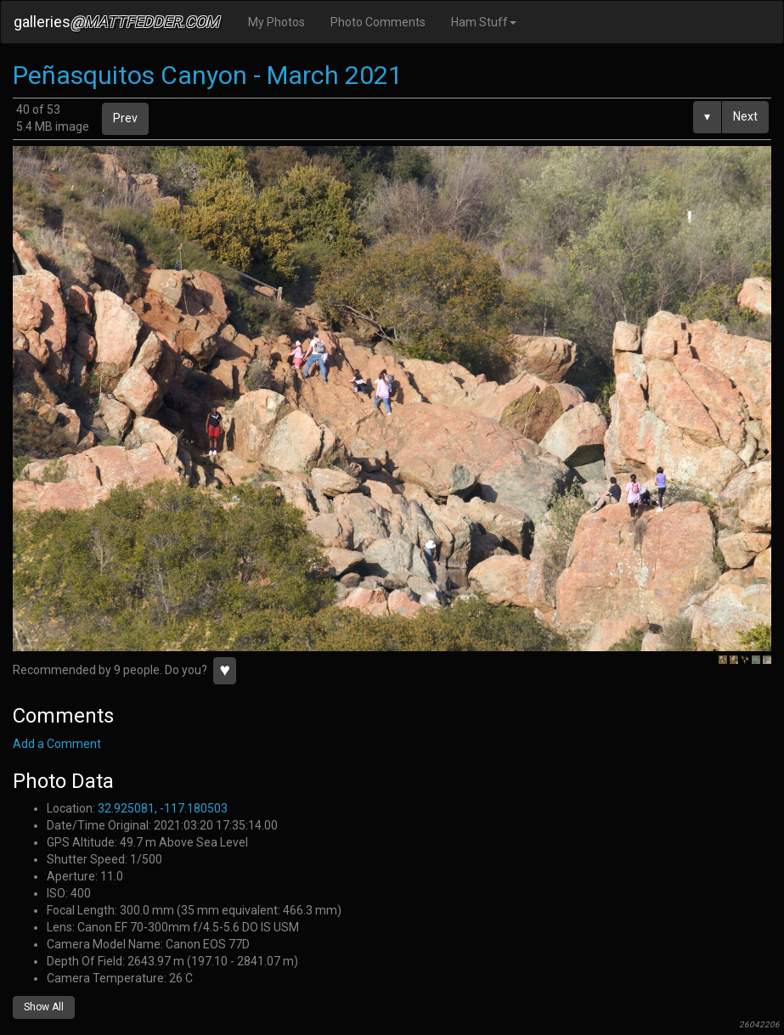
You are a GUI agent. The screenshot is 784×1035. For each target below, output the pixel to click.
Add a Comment (57, 744)
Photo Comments (378, 22)
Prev (125, 118)
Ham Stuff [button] (483, 22)
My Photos (276, 22)
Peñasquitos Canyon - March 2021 (208, 75)
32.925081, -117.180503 (163, 808)
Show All (44, 1007)
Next (745, 116)
